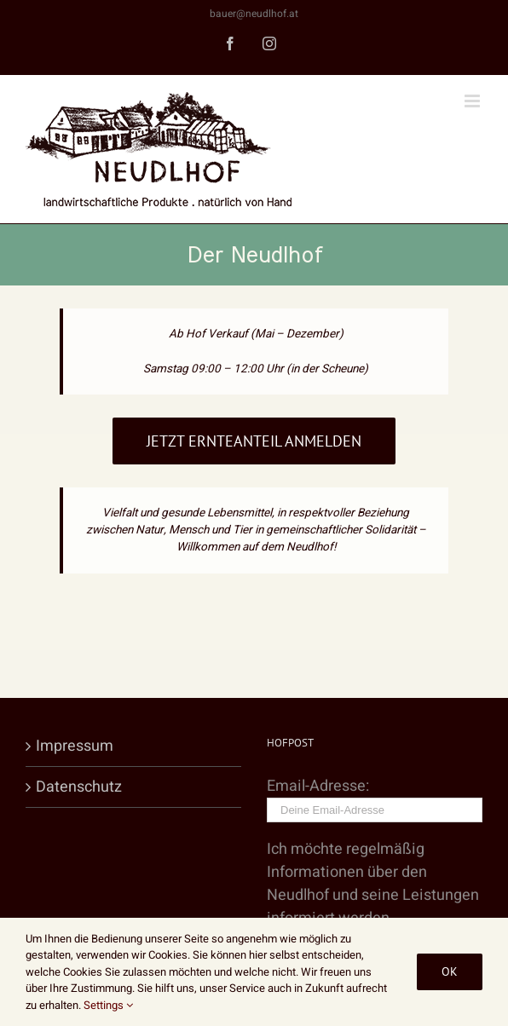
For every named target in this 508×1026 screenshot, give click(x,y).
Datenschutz (79, 786)
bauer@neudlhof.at (254, 13)
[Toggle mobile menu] (473, 101)
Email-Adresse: (374, 798)
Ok (450, 971)
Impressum (74, 746)
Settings (108, 1005)
